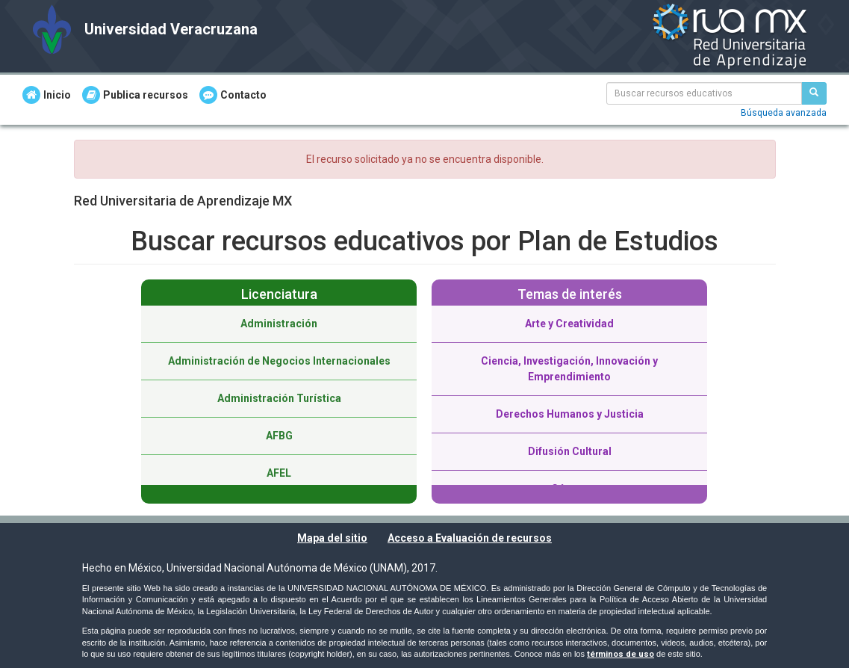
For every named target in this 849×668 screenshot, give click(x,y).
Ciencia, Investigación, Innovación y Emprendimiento (569, 369)
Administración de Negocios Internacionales (279, 361)
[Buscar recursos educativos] (814, 93)
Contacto (233, 95)
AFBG (279, 436)
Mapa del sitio (332, 538)
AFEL (279, 473)
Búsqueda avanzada (784, 113)
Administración (278, 324)
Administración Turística (279, 398)
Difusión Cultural (570, 451)
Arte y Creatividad (569, 324)
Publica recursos (135, 95)
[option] (279, 391)
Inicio (46, 95)
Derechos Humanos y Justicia (570, 414)
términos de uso (620, 654)
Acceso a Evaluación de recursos (470, 538)
